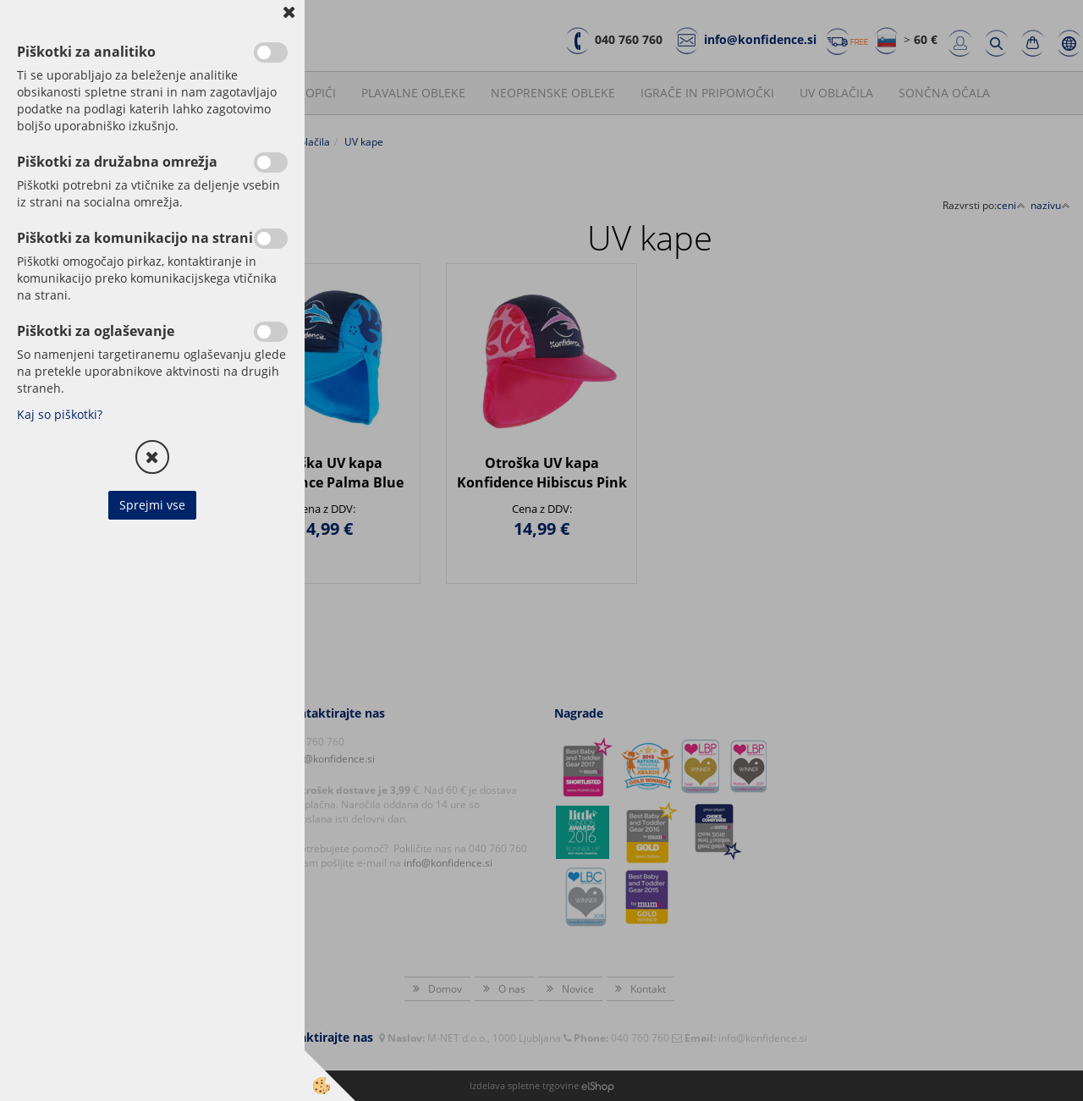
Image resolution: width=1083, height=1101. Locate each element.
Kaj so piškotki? (59, 414)
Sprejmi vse (152, 505)
